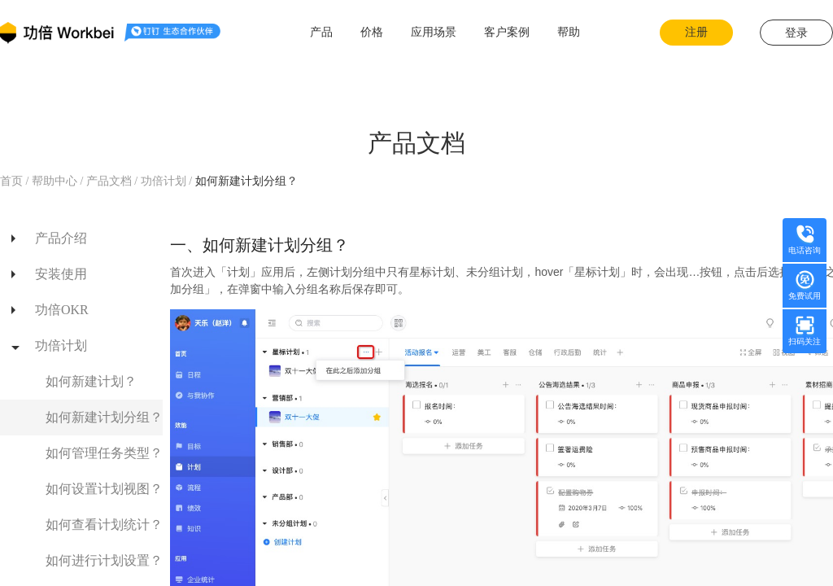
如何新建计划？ (91, 381)
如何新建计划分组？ (104, 417)
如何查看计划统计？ (104, 524)
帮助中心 (54, 181)
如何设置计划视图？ (104, 489)
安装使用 (61, 274)
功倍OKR (62, 310)
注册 (696, 32)
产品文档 (108, 181)
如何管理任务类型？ (104, 453)
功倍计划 (165, 181)
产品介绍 (61, 238)
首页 (13, 181)
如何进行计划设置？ (104, 560)
